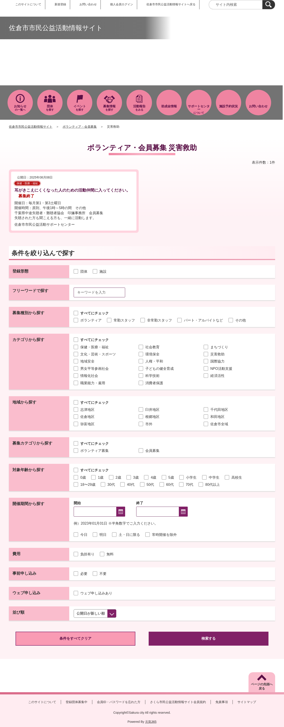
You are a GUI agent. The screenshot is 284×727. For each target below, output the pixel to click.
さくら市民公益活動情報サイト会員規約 (178, 702)
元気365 (150, 721)
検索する (208, 638)
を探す (50, 107)
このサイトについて (28, 4)
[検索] (268, 4)
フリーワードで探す (30, 290)
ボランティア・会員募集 (80, 126)
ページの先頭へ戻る (262, 686)
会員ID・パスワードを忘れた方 (118, 702)
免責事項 (221, 702)
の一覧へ (20, 107)
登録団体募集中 (76, 702)
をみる (139, 107)
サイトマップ (246, 702)
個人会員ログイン (121, 4)
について (199, 109)
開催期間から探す (28, 504)
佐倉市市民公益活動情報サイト (30, 126)
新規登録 (60, 4)
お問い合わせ (88, 4)
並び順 (18, 612)
